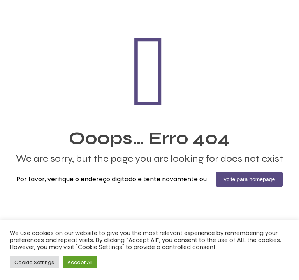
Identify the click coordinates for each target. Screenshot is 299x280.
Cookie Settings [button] (34, 262)
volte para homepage (249, 179)
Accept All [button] (80, 262)
